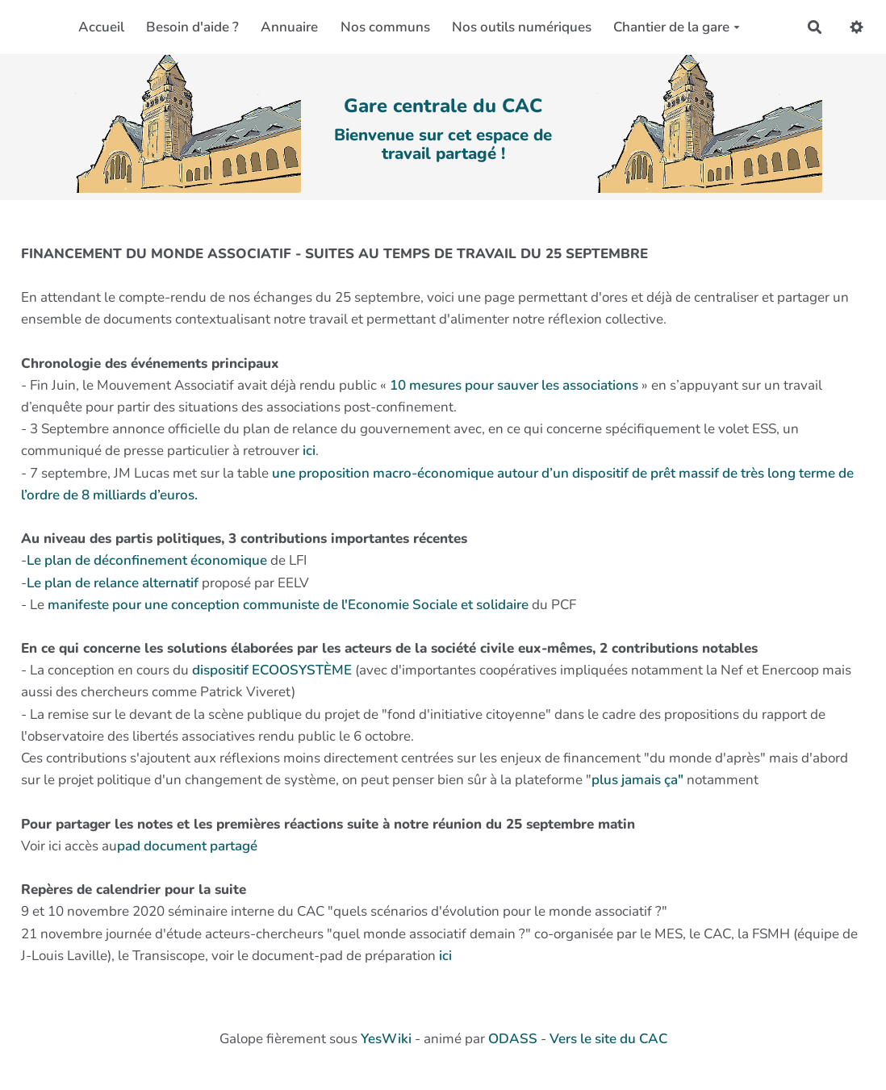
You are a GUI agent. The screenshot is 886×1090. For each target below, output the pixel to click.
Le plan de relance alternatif (114, 583)
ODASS (512, 1038)
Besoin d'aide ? (192, 27)
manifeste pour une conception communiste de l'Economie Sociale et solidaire (290, 604)
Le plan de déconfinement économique (148, 560)
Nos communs (385, 27)
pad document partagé (187, 846)
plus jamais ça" (637, 780)
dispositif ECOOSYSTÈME (272, 670)
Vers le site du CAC (608, 1038)
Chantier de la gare (676, 27)
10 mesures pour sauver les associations (514, 385)
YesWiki (386, 1038)
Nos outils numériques (521, 27)
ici (309, 450)
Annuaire (289, 27)
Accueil (101, 27)
